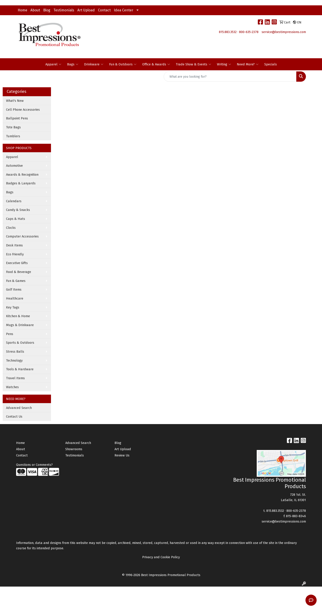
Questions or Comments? (34, 465)
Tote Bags (13, 127)
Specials (270, 64)
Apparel (53, 64)
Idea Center (123, 10)
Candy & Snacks (18, 210)
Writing (224, 64)
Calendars (13, 201)
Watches (12, 387)
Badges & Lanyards (21, 183)
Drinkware (93, 64)
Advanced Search (19, 408)
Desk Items (14, 245)
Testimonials (63, 10)
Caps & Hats (15, 219)
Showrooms (73, 449)
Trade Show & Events (193, 64)
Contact (104, 10)
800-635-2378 (248, 32)
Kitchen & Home (18, 316)
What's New (15, 101)
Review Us (121, 455)
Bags (72, 64)
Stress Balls (15, 352)
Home (22, 10)
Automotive (14, 166)
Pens (9, 334)
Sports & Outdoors (20, 343)
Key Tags (12, 307)
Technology (14, 360)
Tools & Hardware (20, 369)
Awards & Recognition (22, 175)
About (35, 10)
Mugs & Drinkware (20, 325)
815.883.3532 (228, 32)
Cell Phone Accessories (23, 110)
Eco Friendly (15, 254)
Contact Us (14, 416)
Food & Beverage (18, 272)
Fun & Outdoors (122, 64)
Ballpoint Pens (17, 118)
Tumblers (13, 136)
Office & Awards (156, 64)
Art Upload (86, 10)
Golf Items (13, 289)
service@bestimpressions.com (284, 32)
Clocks (11, 228)
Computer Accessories (22, 236)
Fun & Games (15, 281)
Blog (46, 10)
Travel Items (15, 378)
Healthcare (14, 298)
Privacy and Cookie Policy (161, 557)
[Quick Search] (230, 76)
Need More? (247, 64)
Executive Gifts (17, 263)
